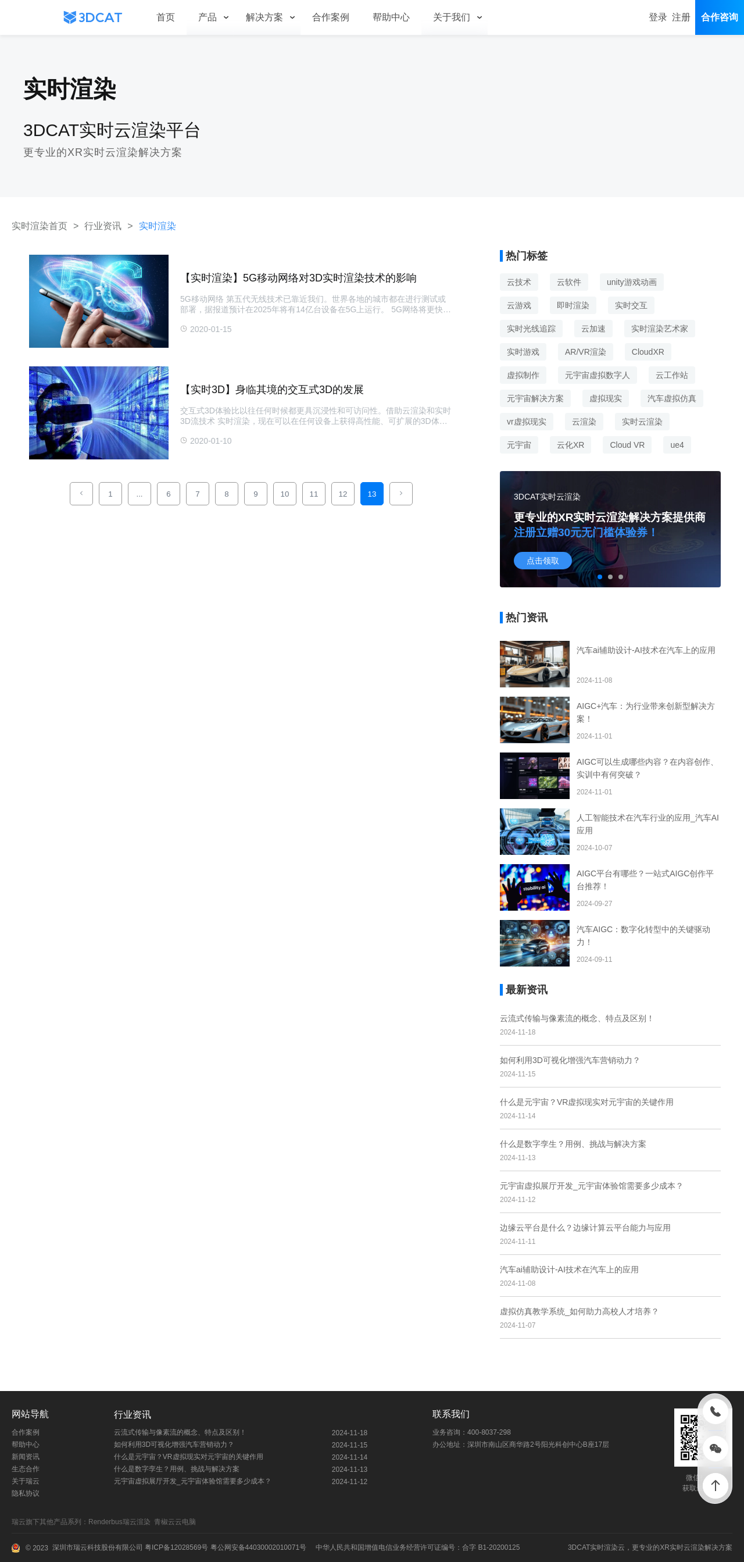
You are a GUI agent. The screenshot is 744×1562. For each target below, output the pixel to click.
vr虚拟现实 (526, 421)
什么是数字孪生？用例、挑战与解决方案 (573, 1144)
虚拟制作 (523, 375)
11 (314, 494)
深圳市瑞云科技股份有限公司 (97, 1547)
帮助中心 (26, 1444)
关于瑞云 (26, 1481)
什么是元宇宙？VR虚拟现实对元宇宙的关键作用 (587, 1102)
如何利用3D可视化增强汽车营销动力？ (570, 1060)
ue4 (677, 445)
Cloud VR (627, 445)
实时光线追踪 (531, 328)
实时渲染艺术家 (659, 328)
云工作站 (672, 375)
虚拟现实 (605, 398)
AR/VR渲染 (585, 351)
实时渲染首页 (39, 226)
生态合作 (26, 1469)
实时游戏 (523, 351)
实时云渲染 (642, 421)
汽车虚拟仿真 (672, 398)
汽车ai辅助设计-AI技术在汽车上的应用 (569, 1269)
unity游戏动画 (632, 282)
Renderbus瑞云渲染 (121, 1522)
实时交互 (631, 305)
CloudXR (648, 351)
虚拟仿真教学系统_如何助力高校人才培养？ (579, 1311)
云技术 (519, 282)
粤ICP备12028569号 (176, 1547)
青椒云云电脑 (177, 1522)
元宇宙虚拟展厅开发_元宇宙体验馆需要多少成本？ (592, 1185)
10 (285, 494)
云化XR (570, 445)
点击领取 (543, 560)
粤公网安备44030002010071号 (257, 1547)
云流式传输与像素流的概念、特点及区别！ (577, 1018)
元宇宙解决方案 (535, 398)
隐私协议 (26, 1493)
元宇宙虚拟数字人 (597, 375)
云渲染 (584, 421)
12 (343, 494)
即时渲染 (573, 305)
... (139, 494)
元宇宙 (519, 445)
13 (372, 494)
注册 (681, 17)
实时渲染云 (607, 1547)
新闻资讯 (26, 1457)
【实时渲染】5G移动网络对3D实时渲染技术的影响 (298, 278)
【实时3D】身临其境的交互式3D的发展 (272, 389)
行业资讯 (102, 226)
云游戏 (519, 305)
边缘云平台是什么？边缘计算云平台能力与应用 (585, 1227)
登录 (658, 17)
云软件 (569, 282)
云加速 (593, 328)
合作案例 (26, 1432)
